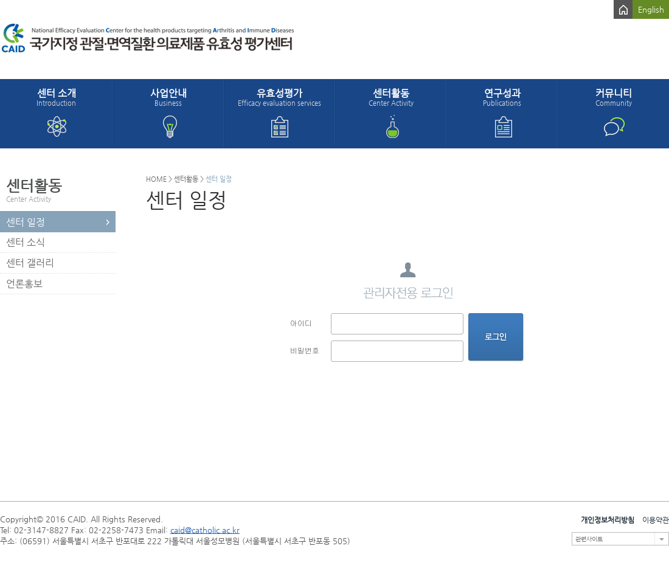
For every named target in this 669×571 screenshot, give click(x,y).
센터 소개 (56, 97)
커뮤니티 (613, 97)
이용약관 (655, 520)
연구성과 (502, 97)
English (651, 9)
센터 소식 (25, 242)
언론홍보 (24, 283)
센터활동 (390, 97)
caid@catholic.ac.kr (205, 530)
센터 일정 (25, 222)
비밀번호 (304, 350)
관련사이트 (589, 539)
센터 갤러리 (30, 263)
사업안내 (168, 97)
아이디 (301, 322)
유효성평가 (279, 97)
